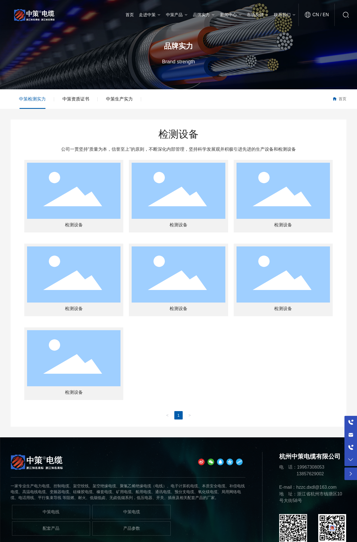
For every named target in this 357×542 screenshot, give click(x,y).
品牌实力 (178, 46)
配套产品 (51, 528)
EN (325, 14)
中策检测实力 (32, 99)
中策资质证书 (75, 99)
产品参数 (131, 528)
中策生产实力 (119, 99)
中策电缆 (131, 511)
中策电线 (51, 511)
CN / (316, 14)
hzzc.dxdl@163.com (316, 487)
